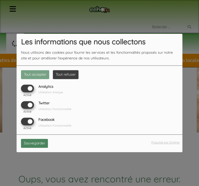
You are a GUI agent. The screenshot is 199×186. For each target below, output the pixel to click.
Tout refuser (66, 74)
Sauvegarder (34, 143)
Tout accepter (35, 74)
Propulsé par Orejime (165, 142)
